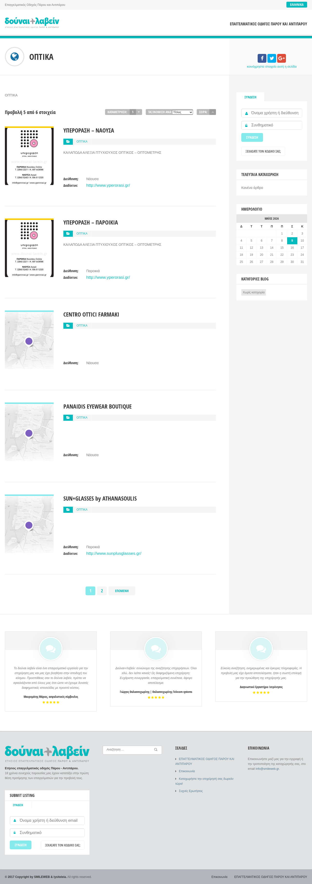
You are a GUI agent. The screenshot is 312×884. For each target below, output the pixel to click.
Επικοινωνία (187, 771)
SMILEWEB (42, 876)
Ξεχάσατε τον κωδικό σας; (263, 151)
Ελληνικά (296, 4)
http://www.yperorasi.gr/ (104, 185)
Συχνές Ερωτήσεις (191, 790)
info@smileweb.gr (267, 769)
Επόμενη (122, 590)
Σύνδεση (250, 97)
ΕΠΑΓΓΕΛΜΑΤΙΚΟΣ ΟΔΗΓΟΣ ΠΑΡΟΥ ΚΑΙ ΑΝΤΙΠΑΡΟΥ (268, 24)
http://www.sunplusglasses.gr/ (108, 553)
